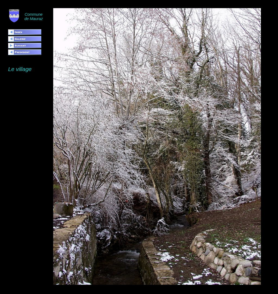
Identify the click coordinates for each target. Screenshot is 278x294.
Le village (19, 69)
